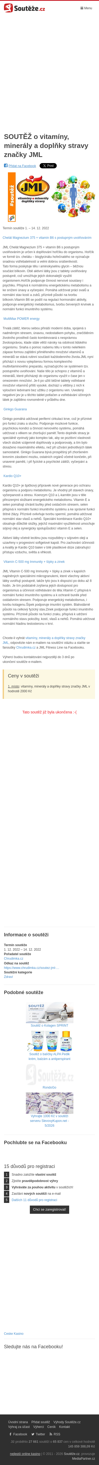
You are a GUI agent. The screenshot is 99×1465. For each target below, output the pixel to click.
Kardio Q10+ (12, 476)
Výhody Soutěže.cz (67, 1422)
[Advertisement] (49, 70)
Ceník (51, 1427)
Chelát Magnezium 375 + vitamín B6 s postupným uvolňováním (47, 238)
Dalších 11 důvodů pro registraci (34, 1200)
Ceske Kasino (13, 1334)
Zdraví (8, 977)
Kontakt (64, 1427)
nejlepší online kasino (25, 1454)
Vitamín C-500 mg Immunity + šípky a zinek (34, 562)
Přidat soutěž (40, 1422)
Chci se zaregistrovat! (49, 1209)
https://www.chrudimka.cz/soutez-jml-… (31, 968)
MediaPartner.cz (83, 1458)
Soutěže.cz (71, 1454)
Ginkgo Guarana (15, 409)
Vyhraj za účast (19, 1427)
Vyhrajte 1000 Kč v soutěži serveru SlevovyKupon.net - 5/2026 (49, 1114)
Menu (86, 8)
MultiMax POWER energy (21, 319)
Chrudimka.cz (25, 647)
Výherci (38, 1427)
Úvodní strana (18, 1422)
